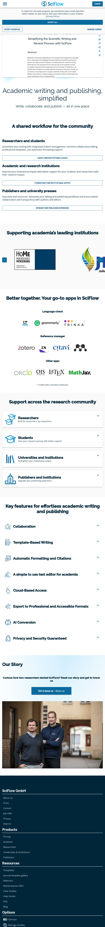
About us (8, 797)
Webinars (8, 880)
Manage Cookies (14, 925)
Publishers (8, 857)
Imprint (7, 823)
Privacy (7, 818)
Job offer (7, 813)
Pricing (6, 836)
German (10, 919)
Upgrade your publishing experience (52, 208)
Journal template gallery (15, 875)
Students (8, 841)
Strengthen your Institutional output (53, 183)
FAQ (5, 901)
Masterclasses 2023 (13, 885)
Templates (8, 870)
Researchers (9, 847)
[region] (52, 419)
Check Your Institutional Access (52, 158)
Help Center (9, 896)
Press (6, 803)
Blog (5, 906)
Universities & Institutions (16, 852)
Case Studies (9, 891)
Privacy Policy (52, 16)
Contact (7, 808)
